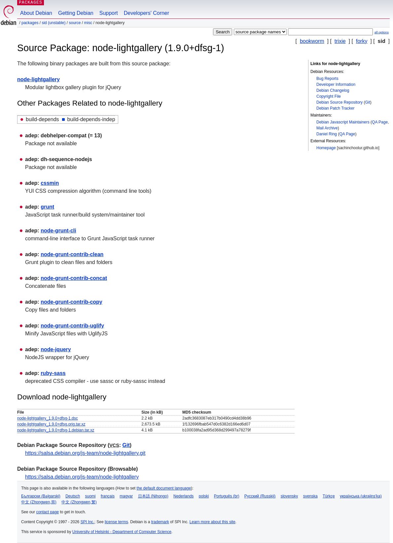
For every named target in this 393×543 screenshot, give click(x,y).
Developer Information (335, 84)
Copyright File (328, 96)
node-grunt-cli (58, 230)
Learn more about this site (212, 522)
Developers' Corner (146, 13)
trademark (160, 522)
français (108, 496)
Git (367, 102)
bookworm (312, 41)
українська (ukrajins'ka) (361, 496)
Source (75, 22)
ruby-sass (53, 373)
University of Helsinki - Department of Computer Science (121, 531)
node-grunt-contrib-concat (74, 278)
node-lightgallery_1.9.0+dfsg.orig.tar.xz (51, 424)
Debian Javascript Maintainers (343, 122)
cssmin (50, 183)
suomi (90, 496)
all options (382, 32)
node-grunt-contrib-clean (72, 254)
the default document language (164, 488)
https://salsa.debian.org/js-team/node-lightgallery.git (85, 453)
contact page (47, 512)
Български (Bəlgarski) (40, 496)
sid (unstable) (53, 22)
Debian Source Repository (339, 102)
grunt (47, 207)
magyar (126, 496)
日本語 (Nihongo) (153, 496)
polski (204, 496)
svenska (310, 496)
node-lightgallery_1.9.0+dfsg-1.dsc (47, 418)
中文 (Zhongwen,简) (38, 502)
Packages (29, 22)
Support (108, 13)
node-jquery (56, 349)
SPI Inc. (87, 522)
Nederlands (183, 496)
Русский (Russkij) (260, 496)
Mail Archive (327, 128)
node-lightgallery (38, 79)
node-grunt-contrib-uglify (72, 325)
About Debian (36, 13)
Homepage (326, 148)
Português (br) (226, 496)
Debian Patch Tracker (335, 108)
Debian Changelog (332, 90)
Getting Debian (75, 13)
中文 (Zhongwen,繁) (79, 502)
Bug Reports (327, 78)
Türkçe (329, 496)
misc (88, 22)
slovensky (289, 496)
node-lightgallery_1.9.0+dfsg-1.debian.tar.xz (55, 430)
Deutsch (72, 496)
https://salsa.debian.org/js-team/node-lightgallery (82, 477)
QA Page (380, 122)
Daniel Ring (326, 134)
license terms (116, 522)
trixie (340, 41)
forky (362, 41)
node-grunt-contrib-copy (71, 302)
